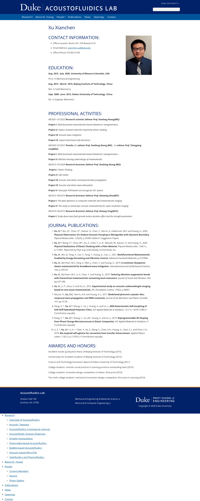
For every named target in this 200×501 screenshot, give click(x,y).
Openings (99, 17)
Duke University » (170, 3)
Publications (74, 17)
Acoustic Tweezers (19, 424)
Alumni (13, 475)
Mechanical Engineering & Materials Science (96, 399)
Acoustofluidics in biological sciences (29, 429)
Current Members (19, 471)
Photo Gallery (16, 480)
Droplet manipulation (21, 438)
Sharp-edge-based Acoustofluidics (28, 443)
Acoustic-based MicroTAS (23, 452)
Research (27, 17)
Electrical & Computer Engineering (92, 403)
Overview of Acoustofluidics (24, 419)
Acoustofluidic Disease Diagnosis (27, 433)
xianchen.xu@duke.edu (79, 47)
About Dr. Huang (44, 17)
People (60, 17)
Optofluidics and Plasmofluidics (26, 457)
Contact (111, 17)
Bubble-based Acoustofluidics (25, 447)
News (87, 17)
